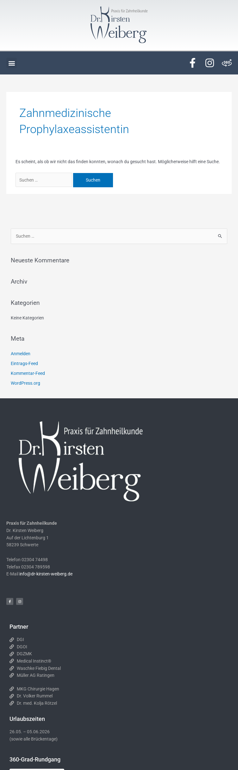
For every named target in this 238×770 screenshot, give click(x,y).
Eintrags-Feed (24, 363)
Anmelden (20, 353)
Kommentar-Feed (28, 373)
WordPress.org (25, 383)
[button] (11, 63)
